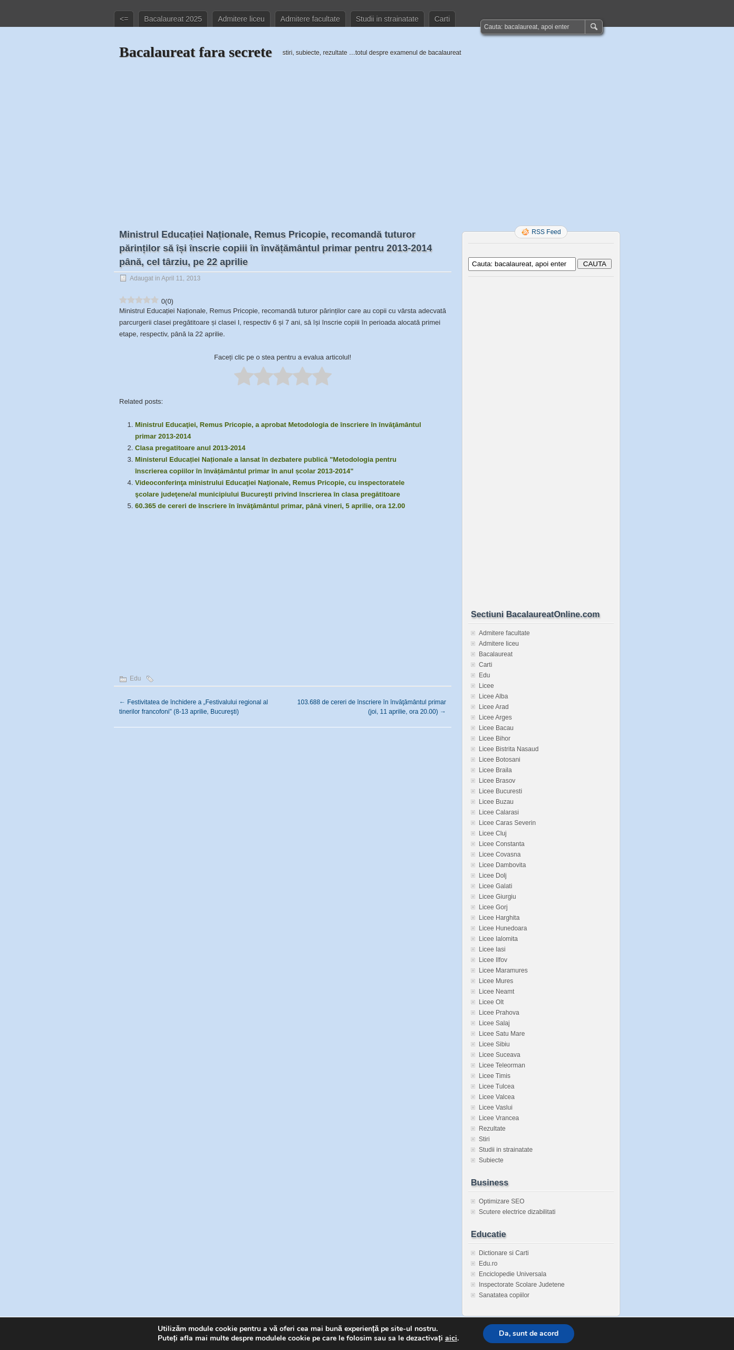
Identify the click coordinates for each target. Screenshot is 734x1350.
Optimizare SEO (502, 1201)
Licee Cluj (493, 833)
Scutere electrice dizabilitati (517, 1212)
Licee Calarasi (499, 812)
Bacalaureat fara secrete (195, 52)
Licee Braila (495, 770)
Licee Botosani (499, 759)
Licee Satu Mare (502, 1033)
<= (124, 19)
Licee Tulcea (496, 1086)
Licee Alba (493, 696)
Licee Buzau (496, 801)
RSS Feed (546, 232)
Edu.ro (488, 1263)
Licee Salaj (494, 1023)
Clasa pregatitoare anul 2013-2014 (190, 448)
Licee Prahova (499, 1012)
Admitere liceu (241, 19)
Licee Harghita (499, 917)
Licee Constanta (502, 844)
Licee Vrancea (499, 1118)
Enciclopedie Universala (512, 1274)
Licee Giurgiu (497, 896)
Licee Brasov (497, 780)
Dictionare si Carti (504, 1253)
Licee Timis (494, 1076)
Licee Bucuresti (500, 791)
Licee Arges (495, 717)
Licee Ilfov (493, 960)
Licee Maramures (503, 970)
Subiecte (491, 1160)
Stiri (484, 1139)
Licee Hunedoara (503, 928)
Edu (135, 678)
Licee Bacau (496, 728)
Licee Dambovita (502, 865)
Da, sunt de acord (528, 1333)
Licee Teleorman (502, 1065)
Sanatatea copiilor (504, 1295)
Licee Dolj (493, 875)
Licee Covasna (499, 854)
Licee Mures (496, 981)
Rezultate (492, 1128)
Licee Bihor (494, 738)
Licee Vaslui (496, 1107)
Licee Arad (494, 707)
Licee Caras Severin (507, 823)
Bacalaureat (496, 654)
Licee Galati (495, 886)
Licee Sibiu (494, 1044)
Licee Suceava (499, 1054)
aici (451, 1338)
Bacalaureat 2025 (173, 19)
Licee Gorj (493, 907)
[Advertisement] (367, 135)
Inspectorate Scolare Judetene (522, 1284)
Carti (442, 19)
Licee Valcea (497, 1097)
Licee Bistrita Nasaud (508, 749)
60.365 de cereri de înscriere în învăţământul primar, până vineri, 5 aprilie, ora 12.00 (270, 506)
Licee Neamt (496, 991)
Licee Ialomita (498, 939)
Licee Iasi (492, 949)
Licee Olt (491, 1002)
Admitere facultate (310, 19)
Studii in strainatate (387, 19)
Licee (486, 685)
